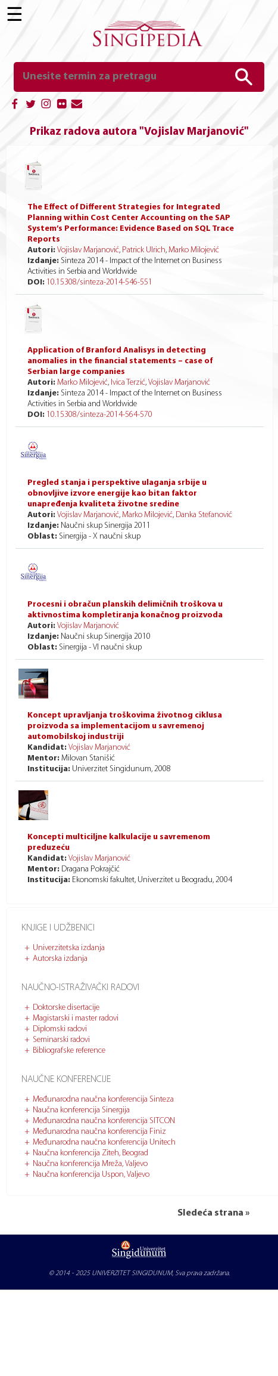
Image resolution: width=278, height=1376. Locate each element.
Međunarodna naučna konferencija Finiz (99, 1131)
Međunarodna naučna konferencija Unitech (104, 1142)
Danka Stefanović (204, 515)
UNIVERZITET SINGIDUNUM (132, 1273)
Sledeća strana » (213, 1213)
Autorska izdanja (60, 958)
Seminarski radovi (61, 1039)
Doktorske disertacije (66, 1007)
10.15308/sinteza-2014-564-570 (99, 414)
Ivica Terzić (128, 382)
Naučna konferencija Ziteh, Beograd (90, 1153)
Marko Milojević (193, 250)
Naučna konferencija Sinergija (81, 1110)
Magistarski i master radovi (75, 1018)
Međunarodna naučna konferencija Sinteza (103, 1099)
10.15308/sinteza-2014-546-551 (99, 282)
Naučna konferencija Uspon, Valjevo (91, 1174)
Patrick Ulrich (143, 250)
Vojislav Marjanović (88, 250)
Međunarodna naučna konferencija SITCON (104, 1121)
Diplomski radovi (60, 1029)
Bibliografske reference (69, 1050)
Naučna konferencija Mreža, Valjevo (90, 1163)
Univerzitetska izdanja (69, 948)
